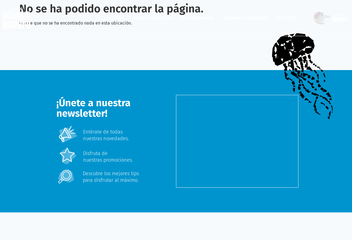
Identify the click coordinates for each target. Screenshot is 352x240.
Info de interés (197, 18)
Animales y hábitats (245, 18)
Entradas (114, 18)
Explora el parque (152, 18)
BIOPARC (286, 18)
